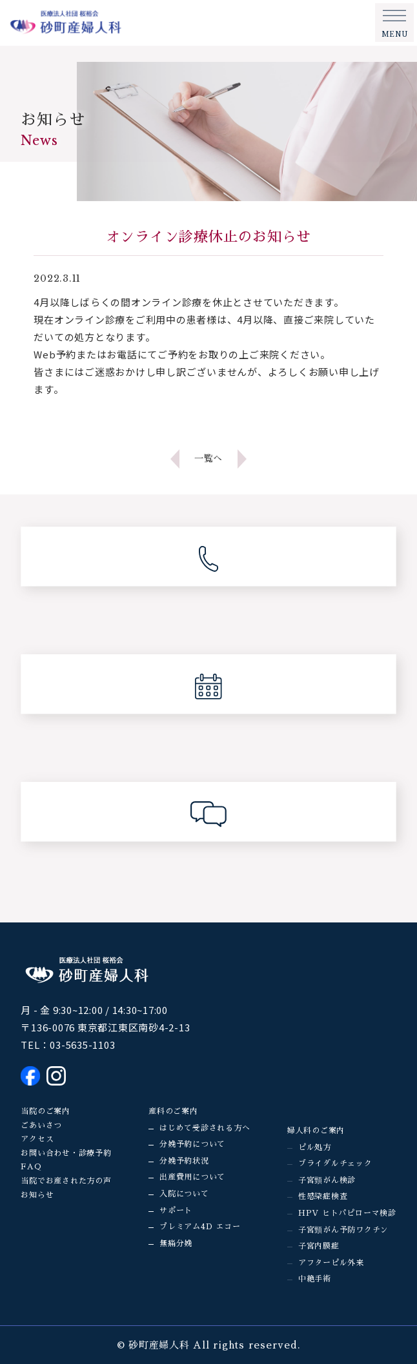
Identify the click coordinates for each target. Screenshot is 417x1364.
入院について (184, 1194)
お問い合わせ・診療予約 (66, 1153)
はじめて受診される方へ (204, 1128)
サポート (175, 1210)
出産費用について (192, 1177)
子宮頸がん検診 (327, 1180)
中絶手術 (314, 1279)
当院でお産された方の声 (66, 1181)
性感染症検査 (323, 1196)
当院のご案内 (45, 1111)
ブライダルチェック (335, 1163)
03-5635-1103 (82, 1044)
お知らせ (37, 1195)
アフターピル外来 (331, 1263)
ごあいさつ (41, 1125)
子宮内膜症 (319, 1246)
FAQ (31, 1167)
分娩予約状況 (184, 1161)
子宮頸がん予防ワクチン (343, 1230)
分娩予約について (192, 1144)
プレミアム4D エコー (199, 1227)
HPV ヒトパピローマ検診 (347, 1213)
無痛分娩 (175, 1243)
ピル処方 (314, 1147)
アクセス (37, 1139)
